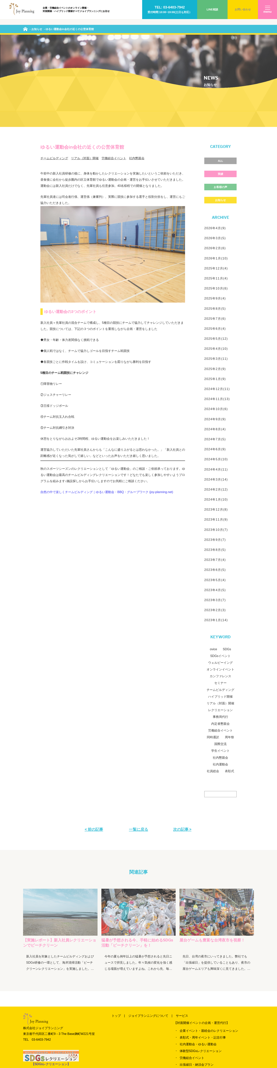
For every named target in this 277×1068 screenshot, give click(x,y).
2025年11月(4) (216, 191)
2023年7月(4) (215, 473)
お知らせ (220, 113)
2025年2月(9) (215, 282)
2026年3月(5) (215, 151)
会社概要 (176, 1047)
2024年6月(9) (215, 362)
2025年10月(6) (216, 201)
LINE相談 (212, 9)
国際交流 (220, 657)
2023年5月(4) (215, 493)
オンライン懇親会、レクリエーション (206, 1007)
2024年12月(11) (217, 302)
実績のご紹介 (140, 1034)
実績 (220, 86)
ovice (213, 562)
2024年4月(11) (216, 382)
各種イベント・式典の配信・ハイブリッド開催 (212, 1020)
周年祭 (229, 650)
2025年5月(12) (216, 251)
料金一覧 (118, 1034)
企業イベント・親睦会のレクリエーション (209, 943)
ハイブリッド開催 (220, 609)
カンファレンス (220, 589)
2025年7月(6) (215, 231)
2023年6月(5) (215, 483)
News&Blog (188, 1034)
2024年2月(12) (216, 402)
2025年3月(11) (216, 272)
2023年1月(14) (216, 533)
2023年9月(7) (215, 452)
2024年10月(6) (216, 322)
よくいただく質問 (124, 1047)
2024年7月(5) (215, 352)
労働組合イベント (114, 71)
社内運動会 (220, 677)
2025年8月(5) (215, 221)
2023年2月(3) (215, 523)
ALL (220, 73)
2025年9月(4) (215, 211)
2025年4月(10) (216, 261)
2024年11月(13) (217, 312)
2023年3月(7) (215, 513)
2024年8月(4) (215, 342)
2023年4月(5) (215, 503)
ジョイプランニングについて (148, 928)
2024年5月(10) (216, 372)
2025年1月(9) (215, 292)
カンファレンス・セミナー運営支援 (204, 984)
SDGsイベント (220, 568)
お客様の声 (220, 100)
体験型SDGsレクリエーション (201, 964)
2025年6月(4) (215, 241)
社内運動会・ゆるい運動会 (198, 957)
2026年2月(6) (215, 161)
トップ (116, 928)
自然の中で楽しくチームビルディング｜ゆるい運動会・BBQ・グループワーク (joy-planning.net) (106, 405)
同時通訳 (213, 650)
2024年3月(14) (216, 392)
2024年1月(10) (216, 412)
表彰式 (229, 684)
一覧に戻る (138, 742)
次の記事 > (182, 742)
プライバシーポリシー (204, 1047)
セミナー (220, 596)
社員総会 (213, 684)
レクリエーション (220, 623)
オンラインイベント (220, 582)
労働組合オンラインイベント (200, 1000)
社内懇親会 (136, 71)
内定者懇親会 (220, 636)
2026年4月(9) (215, 141)
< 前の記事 (94, 742)
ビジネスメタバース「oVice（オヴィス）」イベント (216, 1013)
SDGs (227, 562)
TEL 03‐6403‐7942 (37, 952)
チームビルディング (54, 71)
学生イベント (220, 663)
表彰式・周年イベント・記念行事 (203, 950)
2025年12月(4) (216, 181)
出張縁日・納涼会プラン (197, 977)
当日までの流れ (214, 1034)
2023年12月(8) (216, 422)
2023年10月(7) (216, 442)
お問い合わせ (243, 9)
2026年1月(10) (216, 171)
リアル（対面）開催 (85, 71)
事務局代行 (220, 630)
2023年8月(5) (215, 462)
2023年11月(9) (216, 432)
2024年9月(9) (215, 332)
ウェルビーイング (220, 575)
